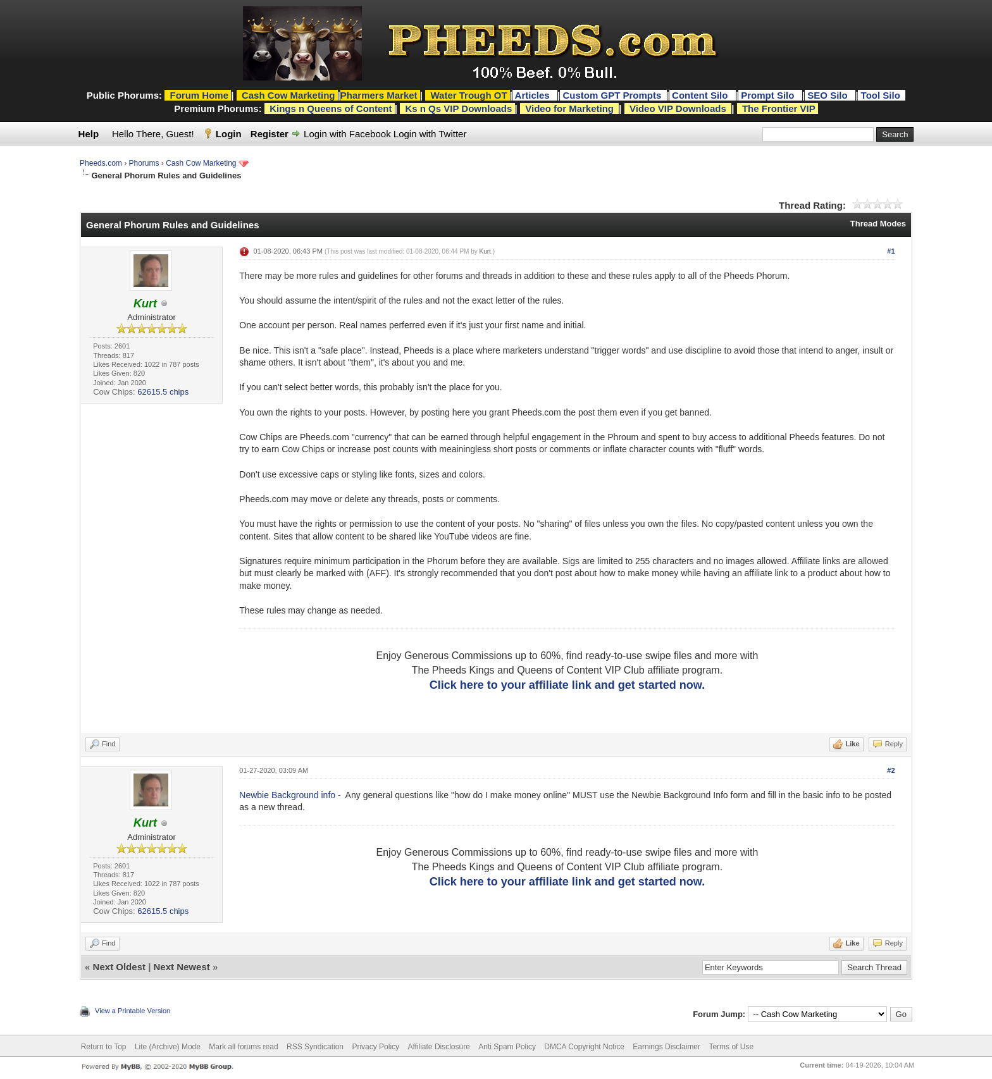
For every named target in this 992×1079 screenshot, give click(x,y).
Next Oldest (119, 966)
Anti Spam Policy (507, 1046)
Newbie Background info (287, 795)
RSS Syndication (315, 1046)
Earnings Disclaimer (666, 1046)
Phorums (143, 163)
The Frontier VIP (778, 108)
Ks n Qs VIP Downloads (458, 108)
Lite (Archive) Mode (168, 1046)
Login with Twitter (430, 133)
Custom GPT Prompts (611, 95)
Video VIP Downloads (677, 108)
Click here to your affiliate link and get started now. (567, 685)
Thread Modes (878, 223)
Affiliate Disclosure (438, 1046)
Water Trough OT (468, 95)
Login (229, 133)
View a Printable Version (132, 1010)
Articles (533, 95)
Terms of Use (731, 1046)
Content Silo (701, 95)
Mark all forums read (243, 1046)
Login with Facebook (347, 133)
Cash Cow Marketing (201, 163)
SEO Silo (828, 95)
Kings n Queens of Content (331, 108)
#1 (891, 251)
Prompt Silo (769, 95)
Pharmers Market (379, 95)
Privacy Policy (375, 1046)
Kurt (485, 251)
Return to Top (104, 1046)
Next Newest (182, 966)
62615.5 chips (163, 392)
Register (269, 133)
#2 (891, 770)
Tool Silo (882, 95)
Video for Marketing (569, 108)
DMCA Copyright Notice (584, 1046)
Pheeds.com (101, 163)
